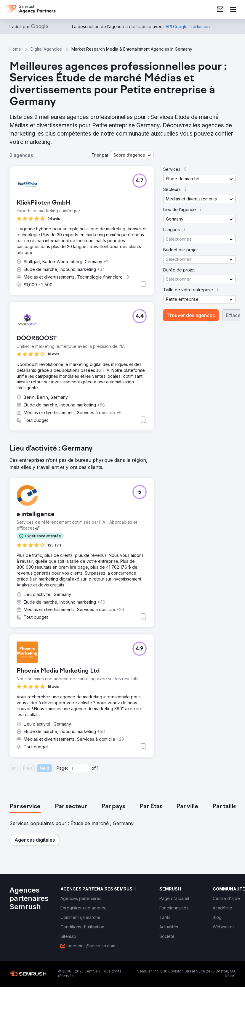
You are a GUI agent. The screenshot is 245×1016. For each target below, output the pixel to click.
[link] (220, 9)
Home (15, 49)
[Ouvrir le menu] (233, 9)
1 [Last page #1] (97, 768)
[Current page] (79, 768)
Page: (62, 768)
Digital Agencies (46, 49)
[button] (132, 155)
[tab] (25, 807)
